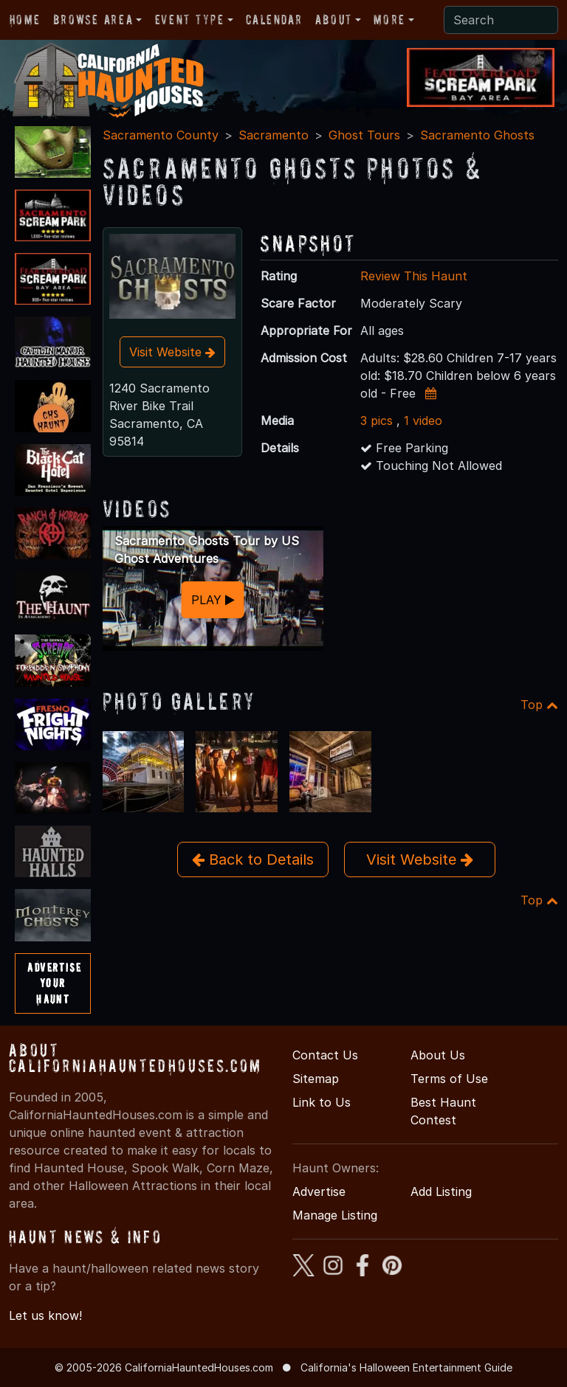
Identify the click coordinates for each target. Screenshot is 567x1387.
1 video (423, 420)
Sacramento (273, 135)
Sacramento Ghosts (477, 135)
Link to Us (321, 1102)
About (333, 19)
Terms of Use (449, 1078)
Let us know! (45, 1315)
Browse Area (93, 19)
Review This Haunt (413, 276)
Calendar (274, 19)
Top (539, 704)
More (389, 19)
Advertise (319, 1191)
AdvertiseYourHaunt (54, 983)
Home (25, 19)
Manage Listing (334, 1215)
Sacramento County (161, 135)
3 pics (376, 420)
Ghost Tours (364, 135)
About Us (437, 1055)
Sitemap (315, 1078)
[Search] (501, 20)
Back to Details (253, 859)
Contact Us (325, 1055)
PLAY (213, 599)
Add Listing (441, 1191)
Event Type (189, 19)
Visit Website (172, 352)
